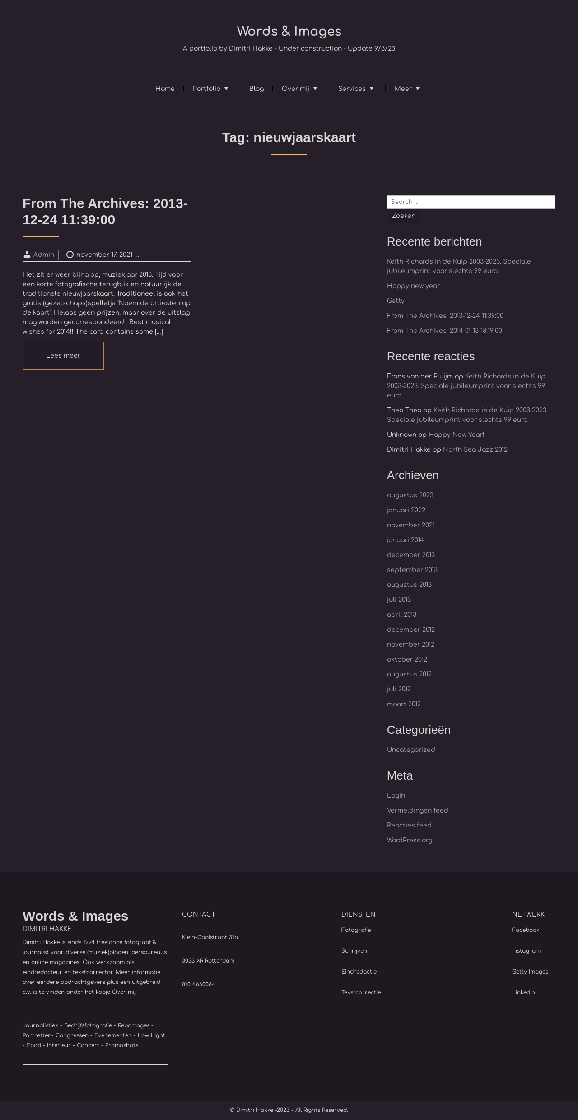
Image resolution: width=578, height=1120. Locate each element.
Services (352, 88)
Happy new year (413, 286)
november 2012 (410, 644)
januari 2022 (406, 510)
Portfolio (206, 88)
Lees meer (63, 355)
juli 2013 (399, 599)
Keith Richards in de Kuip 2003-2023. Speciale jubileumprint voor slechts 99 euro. (466, 386)
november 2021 (411, 525)
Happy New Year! (457, 434)
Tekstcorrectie (361, 992)
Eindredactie (359, 972)
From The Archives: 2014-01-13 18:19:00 (444, 330)
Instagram (526, 951)
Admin (43, 254)
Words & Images (289, 31)
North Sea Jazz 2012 (475, 449)
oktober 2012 (407, 659)
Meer (403, 88)
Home (165, 88)
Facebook (526, 930)
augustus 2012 (409, 674)
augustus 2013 (409, 584)
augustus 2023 (410, 495)
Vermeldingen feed (417, 810)
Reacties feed (409, 825)
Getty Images (530, 972)
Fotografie (356, 930)
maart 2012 (404, 704)
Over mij (295, 88)
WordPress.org (409, 840)
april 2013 (401, 614)
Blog (256, 88)
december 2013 (411, 555)
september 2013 (412, 570)
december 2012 (411, 629)
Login (396, 795)
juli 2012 (399, 689)
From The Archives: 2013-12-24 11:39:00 (445, 315)
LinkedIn (523, 992)
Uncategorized (178, 254)
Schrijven (354, 951)
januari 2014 (405, 540)
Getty (396, 301)
